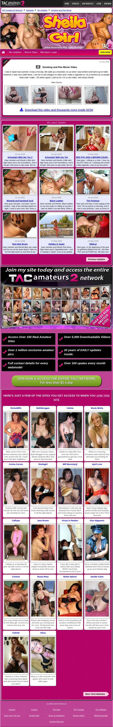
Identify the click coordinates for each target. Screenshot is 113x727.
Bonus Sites (31, 52)
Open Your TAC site (12, 716)
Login (98, 3)
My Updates (15, 52)
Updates (75, 3)
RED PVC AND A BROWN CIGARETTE (94, 157)
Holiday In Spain (56, 244)
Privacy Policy (78, 716)
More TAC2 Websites (95, 694)
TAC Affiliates (100, 710)
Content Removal (57, 722)
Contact (34, 710)
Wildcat (93, 244)
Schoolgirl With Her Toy (56, 157)
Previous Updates (96, 259)
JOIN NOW (107, 3)
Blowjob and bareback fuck (20, 201)
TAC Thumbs (78, 710)
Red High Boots (20, 244)
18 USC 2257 (34, 716)
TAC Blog (56, 710)
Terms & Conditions (56, 716)
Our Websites (87, 3)
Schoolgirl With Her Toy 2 (20, 157)
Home (67, 3)
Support (12, 710)
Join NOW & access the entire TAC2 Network (56, 381)
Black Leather (56, 201)
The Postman (93, 201)
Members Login (48, 52)
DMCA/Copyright (101, 716)
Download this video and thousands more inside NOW (56, 109)
